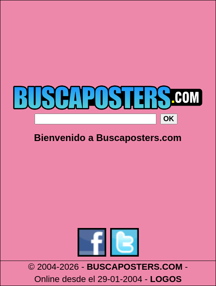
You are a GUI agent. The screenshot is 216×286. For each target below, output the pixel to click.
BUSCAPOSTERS (123, 267)
